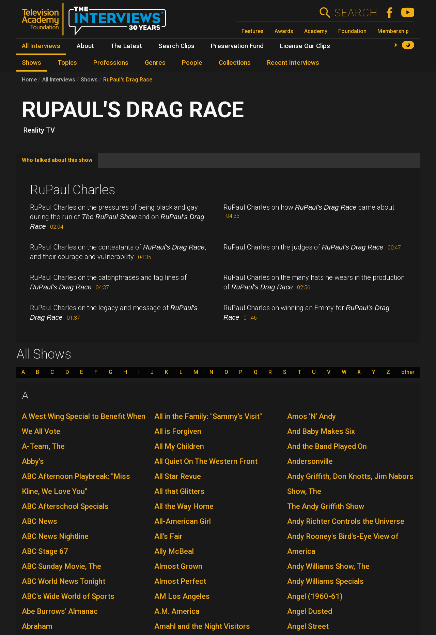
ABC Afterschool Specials (65, 506)
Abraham (37, 626)
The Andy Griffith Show (325, 506)
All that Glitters (179, 491)
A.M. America (177, 611)
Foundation (352, 31)
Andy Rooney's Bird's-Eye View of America (343, 544)
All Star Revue (177, 476)
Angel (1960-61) (315, 596)
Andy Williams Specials (325, 581)
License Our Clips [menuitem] (305, 46)
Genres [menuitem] (155, 62)
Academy (315, 31)
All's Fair (168, 536)
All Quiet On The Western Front (206, 461)
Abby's (33, 461)
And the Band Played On (327, 446)
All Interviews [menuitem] (41, 46)
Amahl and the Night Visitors (202, 626)
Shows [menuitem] (31, 62)
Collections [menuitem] (235, 62)
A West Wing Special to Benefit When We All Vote (83, 424)
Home (29, 79)
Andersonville (310, 461)
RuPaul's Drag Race (127, 79)
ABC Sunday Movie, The (61, 566)
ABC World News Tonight (63, 581)
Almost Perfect (180, 581)
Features (253, 31)
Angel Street (308, 626)
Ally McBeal (174, 551)
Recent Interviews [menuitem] (293, 62)
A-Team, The (43, 446)
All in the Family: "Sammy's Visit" (208, 416)
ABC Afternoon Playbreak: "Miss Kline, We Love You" (76, 484)
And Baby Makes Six (321, 431)
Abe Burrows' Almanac (60, 611)
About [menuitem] (85, 46)
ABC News (39, 521)
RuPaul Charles (72, 189)
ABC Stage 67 (45, 551)
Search (355, 13)
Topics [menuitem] (67, 62)
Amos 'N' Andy (311, 416)
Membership (393, 31)
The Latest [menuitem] (126, 46)
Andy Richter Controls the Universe (345, 521)
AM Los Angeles (182, 596)
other (408, 372)
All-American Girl (182, 521)
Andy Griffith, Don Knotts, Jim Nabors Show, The (350, 484)
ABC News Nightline (55, 536)
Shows (89, 79)
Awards (284, 31)
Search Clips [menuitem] (176, 46)
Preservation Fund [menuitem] (237, 46)
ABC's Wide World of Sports (68, 596)
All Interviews (58, 79)
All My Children (179, 446)
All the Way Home (184, 506)
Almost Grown (178, 566)
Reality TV (39, 130)
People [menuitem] (192, 62)
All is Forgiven (177, 431)
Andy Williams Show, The (328, 566)
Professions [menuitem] (110, 62)
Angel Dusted (309, 611)
